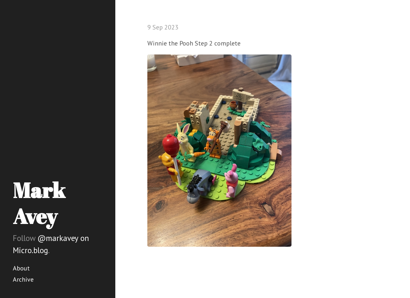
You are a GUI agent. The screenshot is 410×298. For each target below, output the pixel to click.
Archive (23, 279)
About (21, 268)
